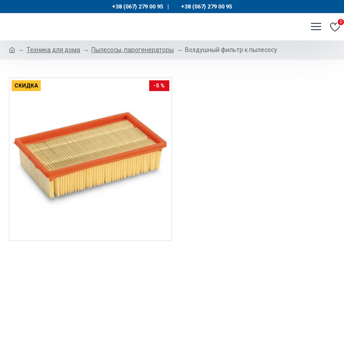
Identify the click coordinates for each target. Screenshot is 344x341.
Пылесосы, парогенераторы (132, 49)
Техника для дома (53, 49)
